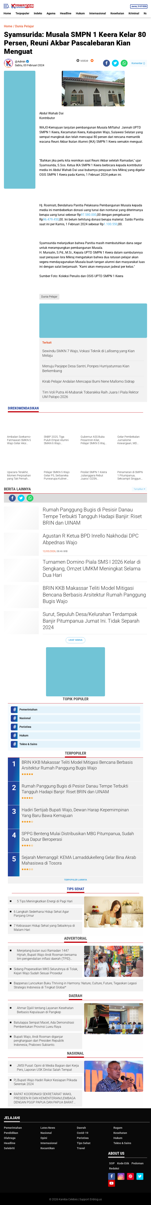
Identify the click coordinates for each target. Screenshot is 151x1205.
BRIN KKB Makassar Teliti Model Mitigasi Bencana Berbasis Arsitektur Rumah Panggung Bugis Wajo (94, 594)
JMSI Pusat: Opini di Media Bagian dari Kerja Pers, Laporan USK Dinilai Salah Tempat (48, 1068)
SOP (112, 1163)
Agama (51, 13)
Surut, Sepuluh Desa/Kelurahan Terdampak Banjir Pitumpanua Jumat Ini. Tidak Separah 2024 (91, 621)
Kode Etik (123, 1163)
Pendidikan (11, 1132)
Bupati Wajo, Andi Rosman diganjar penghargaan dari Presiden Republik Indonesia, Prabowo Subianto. (39, 1041)
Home (7, 13)
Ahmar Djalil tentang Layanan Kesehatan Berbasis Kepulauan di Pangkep (45, 1010)
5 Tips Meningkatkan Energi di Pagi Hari (45, 901)
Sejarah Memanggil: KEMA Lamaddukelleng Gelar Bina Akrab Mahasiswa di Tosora (79, 860)
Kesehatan (117, 13)
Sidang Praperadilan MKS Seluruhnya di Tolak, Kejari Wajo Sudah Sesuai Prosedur (46, 971)
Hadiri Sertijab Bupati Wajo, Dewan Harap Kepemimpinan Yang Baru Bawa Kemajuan (75, 812)
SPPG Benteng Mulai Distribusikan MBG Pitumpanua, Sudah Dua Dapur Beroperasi (78, 836)
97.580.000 (89, 215)
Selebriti (9, 1148)
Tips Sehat (83, 1143)
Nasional (25, 718)
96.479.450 (51, 219)
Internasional (97, 13)
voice (82, 61)
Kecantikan (48, 1148)
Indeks (38, 13)
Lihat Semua (75, 640)
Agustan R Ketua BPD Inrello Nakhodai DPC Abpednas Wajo (91, 539)
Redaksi (114, 1168)
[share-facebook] (106, 63)
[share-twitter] (115, 63)
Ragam (117, 1127)
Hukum (80, 13)
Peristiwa (25, 726)
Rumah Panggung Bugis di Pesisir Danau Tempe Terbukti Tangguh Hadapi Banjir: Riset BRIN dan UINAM (92, 516)
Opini (44, 1138)
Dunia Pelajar (24, 26)
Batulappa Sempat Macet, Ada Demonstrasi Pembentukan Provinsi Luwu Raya (44, 1025)
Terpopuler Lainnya (75, 880)
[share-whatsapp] (124, 63)
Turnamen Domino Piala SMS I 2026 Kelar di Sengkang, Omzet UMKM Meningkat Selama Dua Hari (92, 568)
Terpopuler (22, 13)
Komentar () (138, 63)
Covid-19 (82, 1132)
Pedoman (138, 1163)
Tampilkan (139, 489)
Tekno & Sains (28, 744)
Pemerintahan (28, 709)
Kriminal (134, 13)
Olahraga (10, 1138)
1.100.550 (111, 224)
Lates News (48, 1127)
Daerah (81, 1127)
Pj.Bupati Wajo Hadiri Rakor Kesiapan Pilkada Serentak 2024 (45, 1082)
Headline (65, 13)
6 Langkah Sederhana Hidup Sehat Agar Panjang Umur (41, 914)
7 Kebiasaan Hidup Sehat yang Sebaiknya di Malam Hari (44, 928)
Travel (81, 1148)
